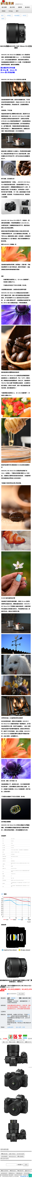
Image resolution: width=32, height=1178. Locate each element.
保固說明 (4, 1173)
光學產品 (9, 15)
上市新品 (12, 1154)
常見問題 (27, 1173)
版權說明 (19, 1173)
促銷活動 (4, 1154)
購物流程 (13, 1170)
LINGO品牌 (20, 1154)
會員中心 (28, 1170)
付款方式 (20, 1042)
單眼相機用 (16, 15)
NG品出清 (12, 1156)
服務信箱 (23, 1176)
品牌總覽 (4, 1156)
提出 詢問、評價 (20, 1027)
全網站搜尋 (10, 1027)
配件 (2, 15)
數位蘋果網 (4, 1170)
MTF (2, 894)
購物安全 (12, 1173)
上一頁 (5, 1042)
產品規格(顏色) (19, 1021)
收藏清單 (20, 1170)
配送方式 (28, 1042)
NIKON (24, 15)
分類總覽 (20, 1156)
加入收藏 (12, 1042)
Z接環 (2, 18)
